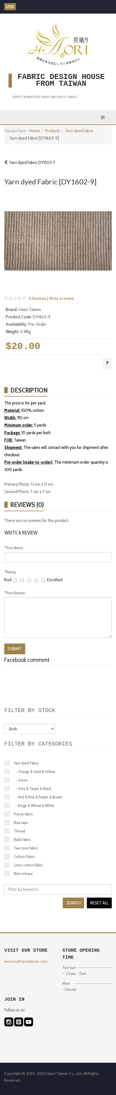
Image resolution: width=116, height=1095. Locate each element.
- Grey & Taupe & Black (27, 788)
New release (18, 873)
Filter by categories (38, 744)
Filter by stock (29, 710)
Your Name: (14, 547)
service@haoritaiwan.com (26, 961)
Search (73, 903)
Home (34, 130)
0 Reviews (37, 298)
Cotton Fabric (19, 856)
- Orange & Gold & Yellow (29, 771)
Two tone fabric (21, 848)
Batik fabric (17, 839)
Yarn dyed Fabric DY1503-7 (29, 162)
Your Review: (15, 592)
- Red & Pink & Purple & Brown (33, 797)
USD (10, 6)
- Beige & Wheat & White (29, 805)
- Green (16, 780)
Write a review (61, 298)
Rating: (10, 571)
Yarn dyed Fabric (79, 130)
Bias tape (16, 822)
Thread (14, 831)
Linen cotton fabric (23, 865)
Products (52, 130)
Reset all (99, 903)
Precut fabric (18, 814)
